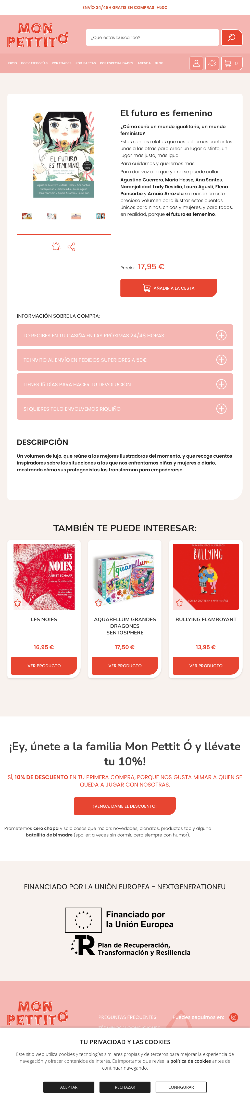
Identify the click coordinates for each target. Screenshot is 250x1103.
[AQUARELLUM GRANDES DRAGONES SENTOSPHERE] (124, 609)
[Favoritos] (212, 63)
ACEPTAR (69, 1087)
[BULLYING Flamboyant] (205, 609)
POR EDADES (61, 63)
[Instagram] (233, 1017)
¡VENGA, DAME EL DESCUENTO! (125, 806)
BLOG (159, 63)
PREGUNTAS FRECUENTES (127, 1017)
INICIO (12, 63)
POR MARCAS (86, 63)
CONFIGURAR (181, 1087)
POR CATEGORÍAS (34, 63)
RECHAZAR (125, 1087)
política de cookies (190, 1061)
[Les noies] (44, 609)
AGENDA (144, 63)
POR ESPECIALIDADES (116, 63)
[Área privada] (196, 63)
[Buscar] (232, 37)
